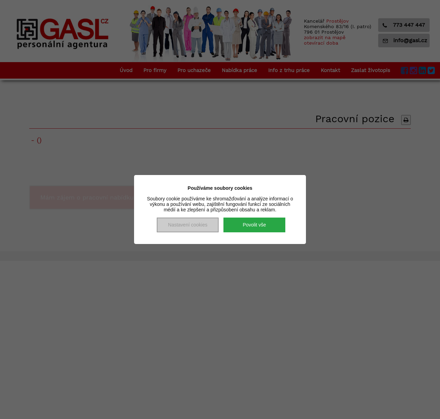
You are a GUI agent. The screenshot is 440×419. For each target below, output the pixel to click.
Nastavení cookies (187, 225)
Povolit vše (254, 225)
